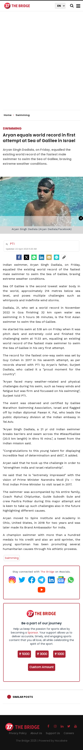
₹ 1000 (59, 654)
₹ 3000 (42, 654)
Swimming (12, 128)
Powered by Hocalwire (53, 741)
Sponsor (33, 632)
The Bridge (47, 571)
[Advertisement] (41, 63)
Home (9, 115)
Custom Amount (41, 667)
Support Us (53, 733)
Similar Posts (23, 697)
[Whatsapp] (34, 257)
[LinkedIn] (41, 257)
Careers (69, 733)
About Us (36, 733)
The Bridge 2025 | (27, 741)
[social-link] (64, 257)
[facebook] (19, 257)
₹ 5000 (24, 654)
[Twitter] (26, 257)
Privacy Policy (18, 733)
